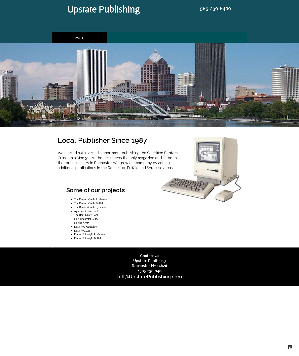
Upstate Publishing (103, 9)
